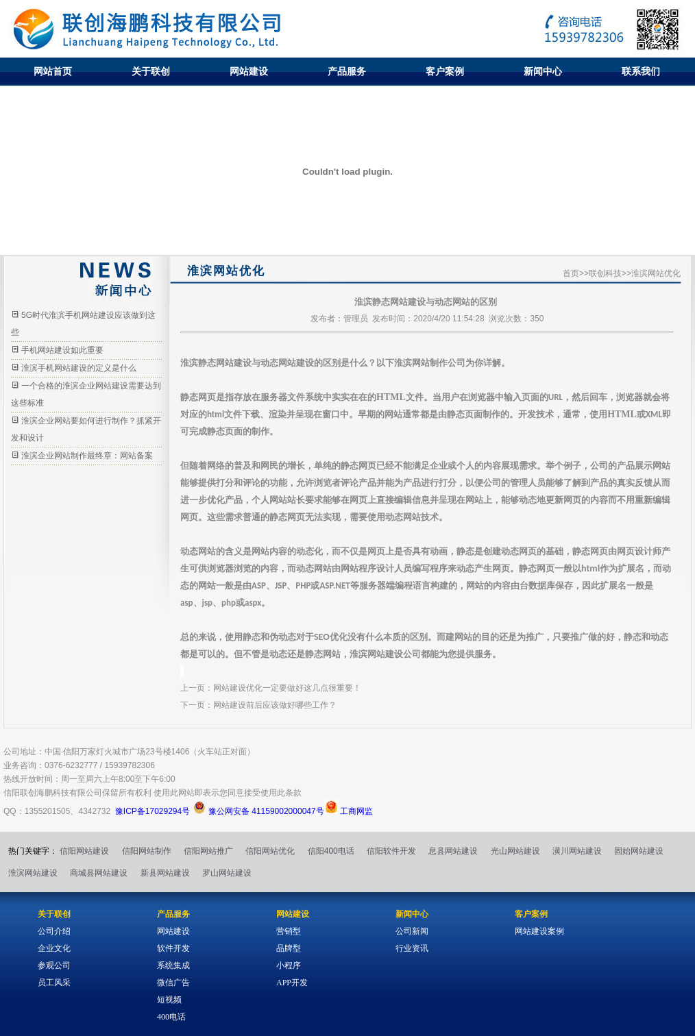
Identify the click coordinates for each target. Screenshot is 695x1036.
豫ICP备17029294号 (152, 811)
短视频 (169, 999)
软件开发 (173, 948)
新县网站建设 (165, 873)
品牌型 (288, 948)
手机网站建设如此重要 (62, 350)
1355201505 (48, 811)
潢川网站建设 (577, 851)
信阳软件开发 (391, 851)
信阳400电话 (331, 851)
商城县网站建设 (98, 873)
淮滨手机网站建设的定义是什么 (78, 368)
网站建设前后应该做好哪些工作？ (275, 705)
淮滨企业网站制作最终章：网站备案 (87, 455)
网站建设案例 (539, 931)
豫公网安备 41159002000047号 (258, 811)
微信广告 (173, 982)
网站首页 (53, 71)
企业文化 (54, 948)
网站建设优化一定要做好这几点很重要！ (287, 688)
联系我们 (641, 71)
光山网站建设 (515, 851)
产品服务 (347, 71)
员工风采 (54, 982)
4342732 (94, 811)
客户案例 (445, 71)
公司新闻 (411, 931)
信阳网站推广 (208, 851)
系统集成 (173, 965)
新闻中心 (543, 71)
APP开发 (292, 982)
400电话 (171, 1017)
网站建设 (249, 71)
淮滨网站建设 (33, 873)
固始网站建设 (638, 851)
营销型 (288, 931)
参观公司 (54, 965)
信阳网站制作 (146, 851)
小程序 (288, 965)
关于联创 (151, 71)
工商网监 (348, 811)
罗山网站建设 (227, 873)
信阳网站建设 (84, 851)
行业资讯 (411, 948)
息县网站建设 (453, 851)
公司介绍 (54, 931)
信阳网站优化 (270, 851)
